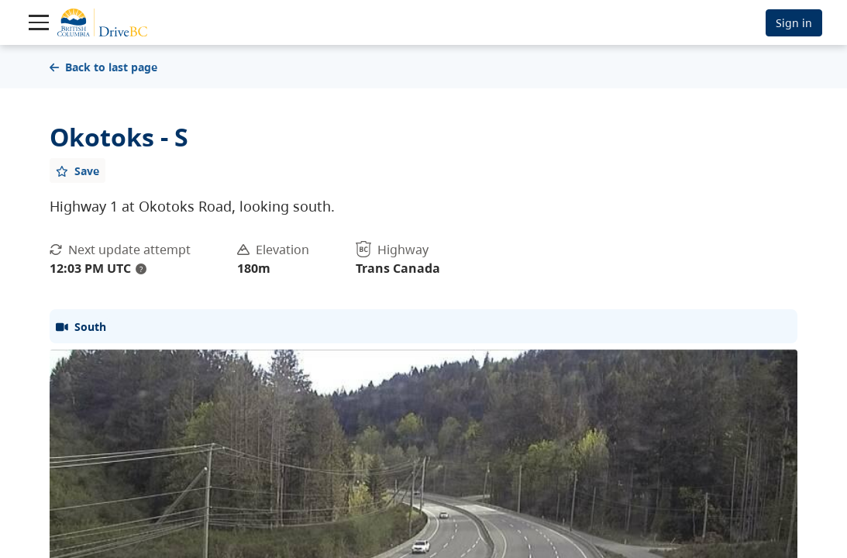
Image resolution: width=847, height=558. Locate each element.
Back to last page (103, 67)
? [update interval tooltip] (141, 269)
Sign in (794, 23)
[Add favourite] (77, 170)
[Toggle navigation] (38, 22)
